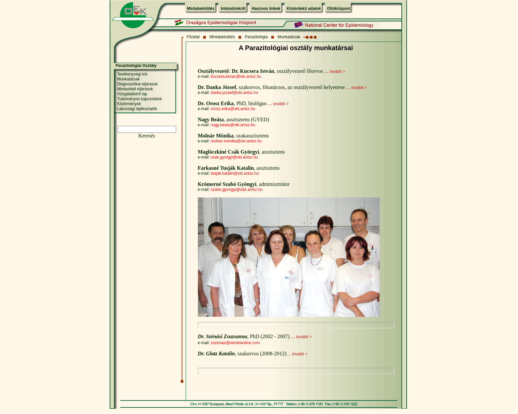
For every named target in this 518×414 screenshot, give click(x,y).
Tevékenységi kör (132, 74)
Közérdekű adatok (304, 8)
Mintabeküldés (200, 8)
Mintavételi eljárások (135, 89)
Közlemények (129, 104)
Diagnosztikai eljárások (137, 84)
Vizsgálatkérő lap (132, 94)
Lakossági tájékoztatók (137, 108)
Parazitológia (256, 37)
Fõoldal (193, 37)
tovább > (337, 71)
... (326, 71)
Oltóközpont (338, 8)
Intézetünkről (233, 8)
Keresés (146, 135)
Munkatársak (289, 37)
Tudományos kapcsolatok (139, 99)
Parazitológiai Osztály (136, 65)
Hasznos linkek (266, 8)
